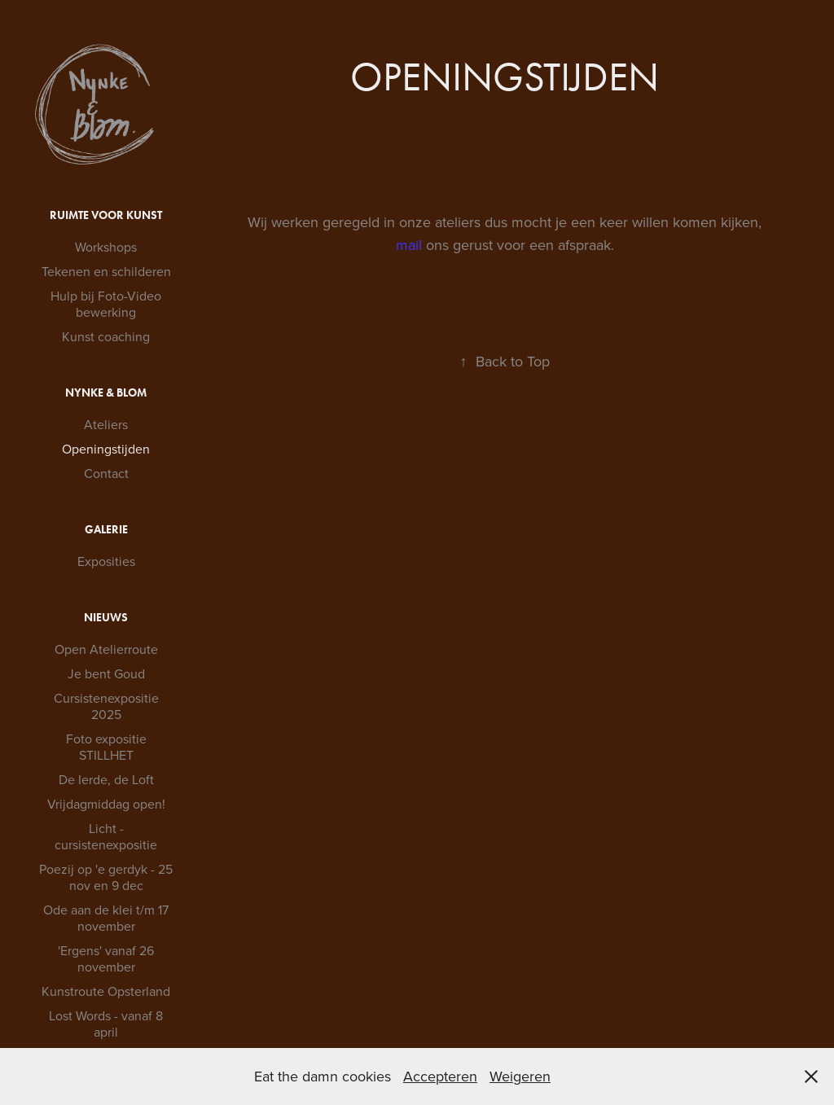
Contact (106, 473)
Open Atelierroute (106, 649)
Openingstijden (106, 449)
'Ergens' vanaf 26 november (106, 958)
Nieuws (106, 618)
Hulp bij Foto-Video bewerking (105, 304)
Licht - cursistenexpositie (106, 836)
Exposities (106, 561)
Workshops (106, 247)
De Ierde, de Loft (106, 779)
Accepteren (440, 1076)
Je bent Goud (106, 673)
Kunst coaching (106, 336)
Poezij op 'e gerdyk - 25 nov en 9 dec (106, 877)
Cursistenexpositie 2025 (106, 706)
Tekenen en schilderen (106, 271)
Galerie (106, 530)
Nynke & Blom (106, 393)
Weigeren (520, 1076)
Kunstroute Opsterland (106, 991)
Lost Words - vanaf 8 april (106, 1023)
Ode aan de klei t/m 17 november (106, 918)
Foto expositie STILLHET (106, 747)
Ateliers (106, 424)
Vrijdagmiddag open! (106, 804)
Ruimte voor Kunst (106, 215)
